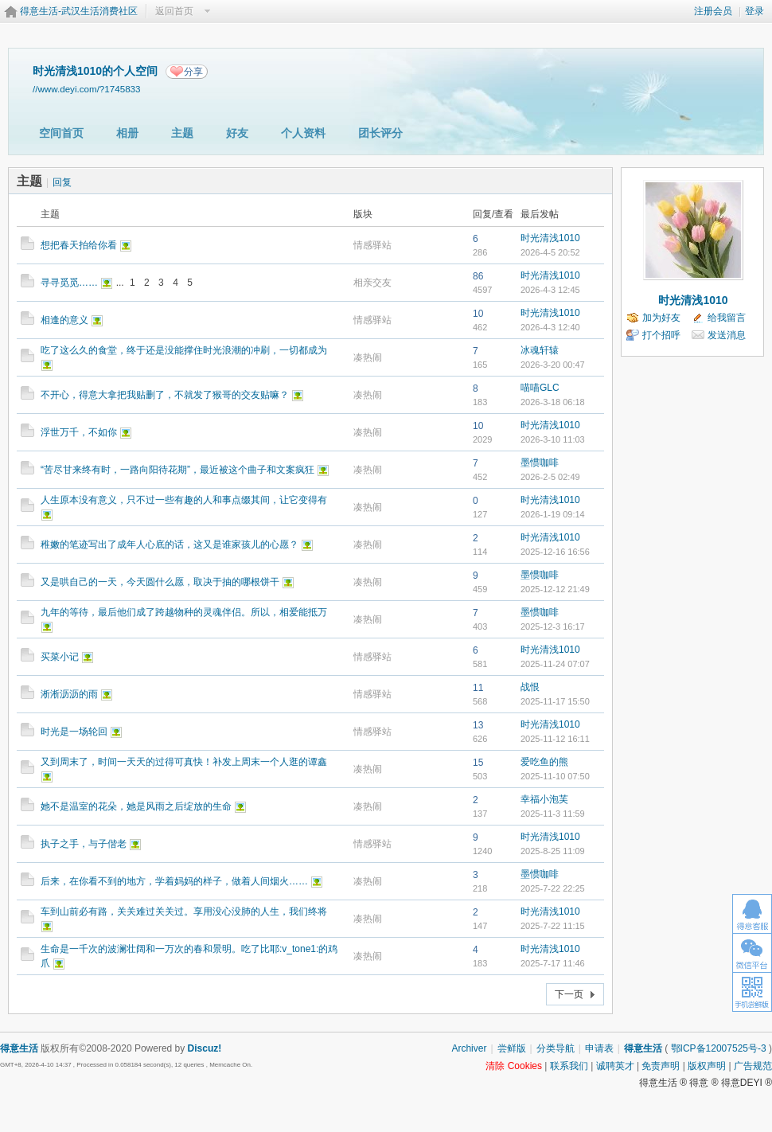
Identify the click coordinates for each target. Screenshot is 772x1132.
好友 (237, 133)
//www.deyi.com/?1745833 (87, 89)
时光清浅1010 (550, 238)
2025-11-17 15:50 (555, 701)
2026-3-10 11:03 (553, 439)
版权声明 (707, 1065)
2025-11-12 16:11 (555, 739)
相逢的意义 (64, 320)
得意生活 (643, 1048)
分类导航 (555, 1048)
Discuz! (205, 1048)
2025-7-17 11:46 (553, 963)
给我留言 (727, 317)
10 (478, 313)
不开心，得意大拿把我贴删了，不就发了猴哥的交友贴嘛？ (165, 394)
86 (478, 276)
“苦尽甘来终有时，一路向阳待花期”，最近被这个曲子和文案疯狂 (177, 469)
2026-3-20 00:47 (553, 364)
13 (478, 725)
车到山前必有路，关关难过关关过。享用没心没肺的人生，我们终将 (184, 911)
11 (478, 687)
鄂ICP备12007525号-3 (718, 1048)
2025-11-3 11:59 (553, 813)
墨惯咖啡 (540, 462)
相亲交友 (372, 282)
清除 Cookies (513, 1065)
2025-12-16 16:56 (555, 551)
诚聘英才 (615, 1065)
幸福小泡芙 (544, 799)
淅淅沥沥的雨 (69, 694)
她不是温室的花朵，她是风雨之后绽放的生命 (136, 806)
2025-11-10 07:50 (555, 776)
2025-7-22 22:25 (553, 888)
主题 (182, 133)
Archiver (468, 1048)
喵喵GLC (540, 387)
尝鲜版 (511, 1048)
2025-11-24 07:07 (555, 664)
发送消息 (727, 335)
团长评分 (380, 133)
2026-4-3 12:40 (550, 327)
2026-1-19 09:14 (553, 514)
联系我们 (569, 1065)
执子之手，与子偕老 (84, 843)
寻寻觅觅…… (69, 282)
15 (478, 762)
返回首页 (174, 11)
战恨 (530, 687)
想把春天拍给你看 (79, 245)
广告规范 (753, 1065)
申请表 (599, 1048)
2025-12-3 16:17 (553, 626)
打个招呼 (661, 335)
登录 (754, 11)
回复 (62, 182)
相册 (127, 133)
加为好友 (661, 317)
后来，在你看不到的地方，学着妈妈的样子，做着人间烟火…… (174, 881)
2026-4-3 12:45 (550, 290)
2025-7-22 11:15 (553, 926)
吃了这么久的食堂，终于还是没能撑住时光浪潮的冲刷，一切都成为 (184, 350)
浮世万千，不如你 (79, 432)
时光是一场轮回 (74, 731)
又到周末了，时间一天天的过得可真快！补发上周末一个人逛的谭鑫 (184, 761)
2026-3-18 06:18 (553, 402)
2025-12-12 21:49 (555, 589)
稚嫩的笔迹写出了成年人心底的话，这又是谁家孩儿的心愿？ (169, 544)
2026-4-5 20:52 (550, 252)
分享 (193, 71)
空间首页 (61, 133)
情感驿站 (372, 245)
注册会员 (713, 11)
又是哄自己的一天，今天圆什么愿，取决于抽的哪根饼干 (160, 581)
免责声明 (660, 1065)
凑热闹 (367, 357)
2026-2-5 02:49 (550, 477)
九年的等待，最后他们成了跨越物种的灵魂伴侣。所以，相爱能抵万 (184, 612)
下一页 (569, 994)
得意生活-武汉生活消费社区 (79, 11)
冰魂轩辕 (540, 350)
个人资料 (303, 133)
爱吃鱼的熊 (544, 761)
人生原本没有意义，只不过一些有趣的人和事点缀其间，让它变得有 (184, 499)
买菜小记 (60, 656)
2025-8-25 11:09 (553, 851)
